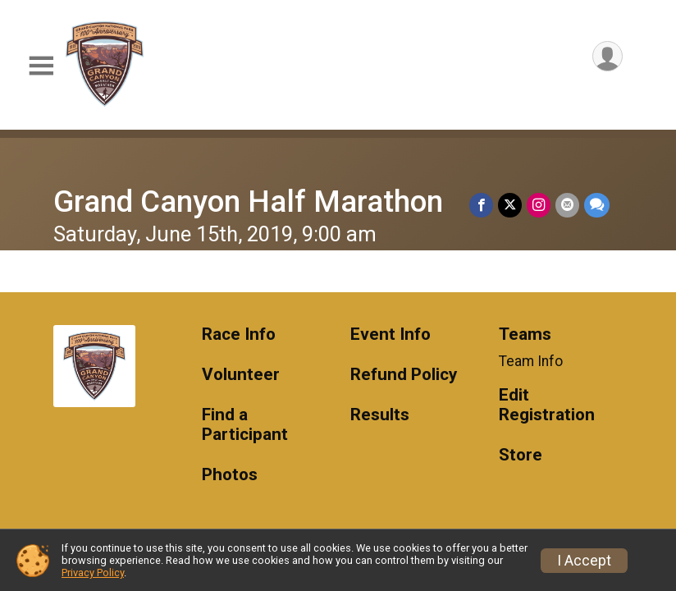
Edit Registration (547, 405)
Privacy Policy (93, 572)
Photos (230, 474)
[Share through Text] (597, 205)
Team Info (531, 361)
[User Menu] (607, 56)
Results (379, 414)
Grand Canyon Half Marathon (248, 201)
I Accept (584, 560)
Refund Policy (403, 374)
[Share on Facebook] (481, 205)
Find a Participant (245, 424)
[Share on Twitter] (510, 205)
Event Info (390, 334)
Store (520, 455)
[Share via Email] (567, 205)
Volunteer (241, 374)
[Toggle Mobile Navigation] (41, 66)
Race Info (239, 334)
